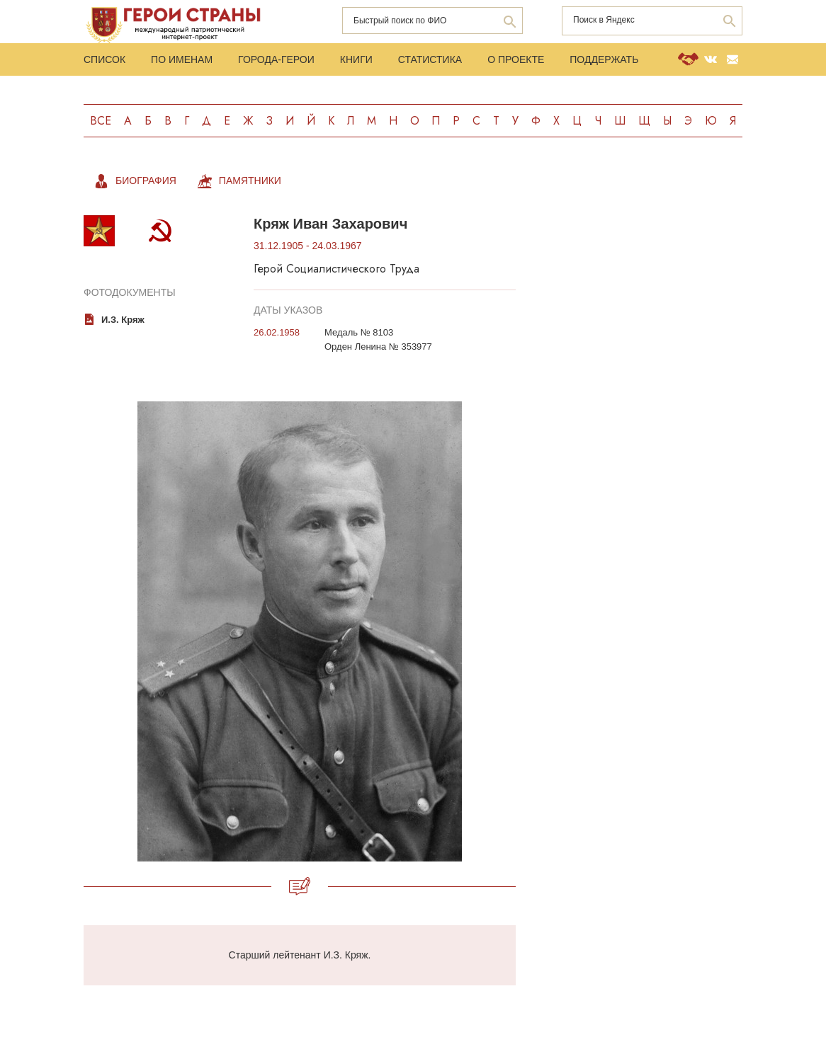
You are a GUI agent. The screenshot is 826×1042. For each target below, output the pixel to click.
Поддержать (604, 59)
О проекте (515, 59)
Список (104, 59)
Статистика (430, 59)
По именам (182, 59)
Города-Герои (276, 59)
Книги (356, 59)
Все (100, 121)
